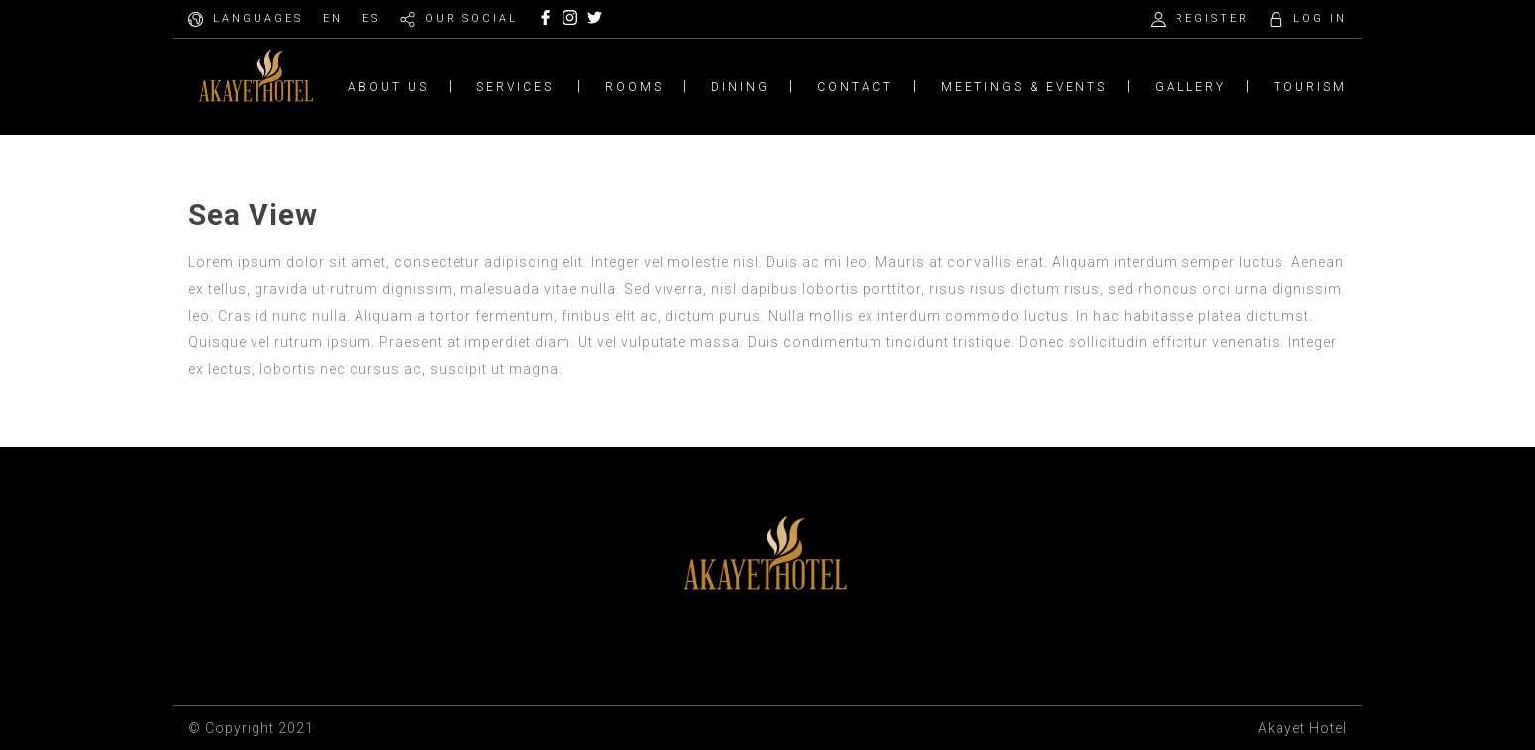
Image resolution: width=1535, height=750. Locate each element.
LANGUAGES (258, 18)
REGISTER (1212, 18)
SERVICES (515, 87)
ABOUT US (388, 87)
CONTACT (855, 87)
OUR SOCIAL (471, 18)
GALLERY (1190, 87)
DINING (740, 87)
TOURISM (1310, 87)
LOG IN (1320, 18)
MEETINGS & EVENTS (1024, 87)
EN (333, 18)
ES (371, 18)
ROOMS (634, 87)
